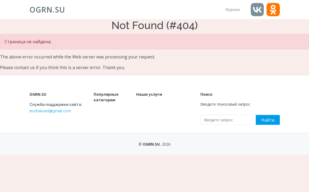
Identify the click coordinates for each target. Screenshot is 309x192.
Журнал (232, 9)
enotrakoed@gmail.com (50, 111)
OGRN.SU (47, 10)
